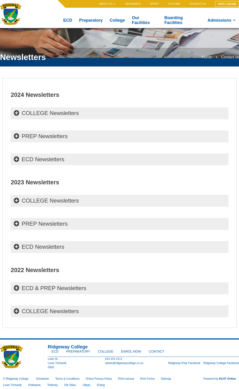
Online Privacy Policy (99, 378)
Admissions (221, 20)
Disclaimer (42, 378)
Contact (157, 351)
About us (107, 4)
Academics (133, 3)
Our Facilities (141, 20)
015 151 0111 (113, 359)
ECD (67, 20)
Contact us (197, 3)
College (117, 20)
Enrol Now (131, 351)
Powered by (220, 378)
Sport (154, 3)
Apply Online (227, 4)
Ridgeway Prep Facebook (184, 363)
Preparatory (91, 20)
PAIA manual (126, 378)
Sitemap (166, 378)
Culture (174, 3)
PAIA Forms (147, 378)
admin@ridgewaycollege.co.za (124, 363)
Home (207, 57)
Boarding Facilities (173, 20)
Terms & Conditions (67, 378)
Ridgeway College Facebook (221, 363)
